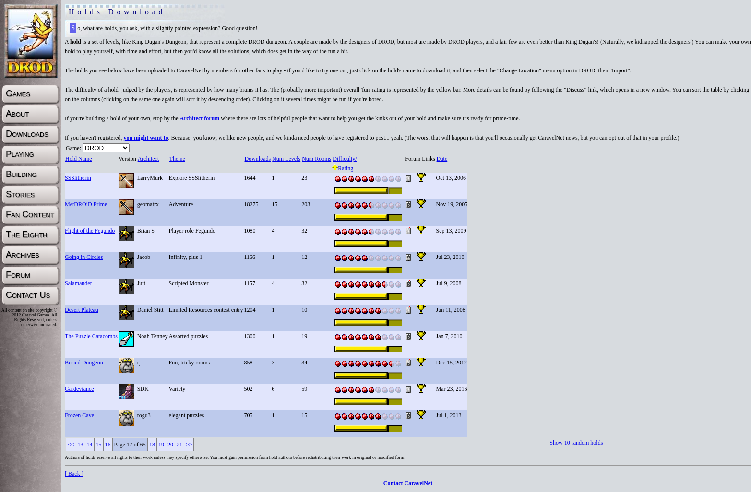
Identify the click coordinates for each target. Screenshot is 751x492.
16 (108, 444)
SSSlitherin (78, 178)
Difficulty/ (344, 158)
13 (80, 444)
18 (152, 444)
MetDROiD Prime (86, 204)
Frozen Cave (79, 415)
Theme (177, 158)
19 (161, 444)
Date (442, 158)
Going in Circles (84, 257)
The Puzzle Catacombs (91, 336)
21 (179, 444)
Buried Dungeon (84, 362)
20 (170, 444)
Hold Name (78, 158)
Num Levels (286, 158)
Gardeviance (79, 389)
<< (71, 444)
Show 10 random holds (576, 442)
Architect (148, 158)
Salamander (78, 283)
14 (90, 444)
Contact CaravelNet (407, 483)
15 (99, 444)
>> (189, 444)
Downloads (257, 158)
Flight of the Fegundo (90, 230)
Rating (342, 168)
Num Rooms (316, 158)
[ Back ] (74, 473)
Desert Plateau (81, 309)
